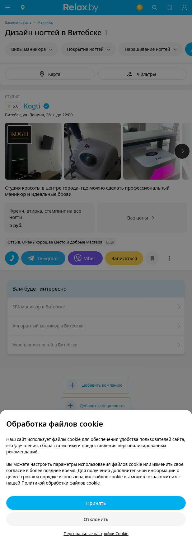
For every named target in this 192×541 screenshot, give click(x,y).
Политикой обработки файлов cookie (60, 483)
